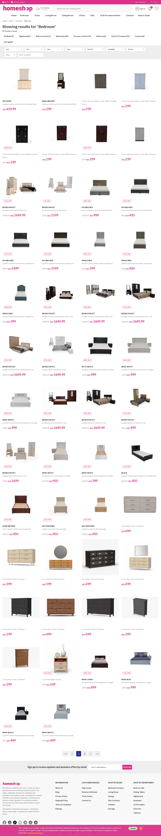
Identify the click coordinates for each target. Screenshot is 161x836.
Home (14, 15)
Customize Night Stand (51, 679)
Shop (11, 21)
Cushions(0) (140, 36)
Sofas (37, 15)
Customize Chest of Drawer (132, 526)
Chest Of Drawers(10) (120, 36)
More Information (35, 833)
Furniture (18, 21)
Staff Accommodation (110, 15)
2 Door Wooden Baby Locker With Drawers (138, 101)
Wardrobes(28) (62, 36)
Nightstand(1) (25, 36)
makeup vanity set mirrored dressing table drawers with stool (19, 104)
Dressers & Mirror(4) (82, 36)
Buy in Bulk (140, 2)
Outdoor (130, 15)
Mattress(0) (101, 36)
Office (82, 15)
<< (65, 753)
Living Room (50, 15)
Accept (132, 828)
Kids (92, 15)
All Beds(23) (9, 36)
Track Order (18, 2)
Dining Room (67, 15)
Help (5, 2)
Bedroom (24, 15)
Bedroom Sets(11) (43, 36)
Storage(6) (8, 42)
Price (8, 55)
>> (97, 753)
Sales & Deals (144, 15)
